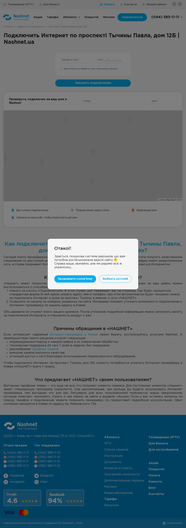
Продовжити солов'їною (75, 279)
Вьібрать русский (115, 279)
